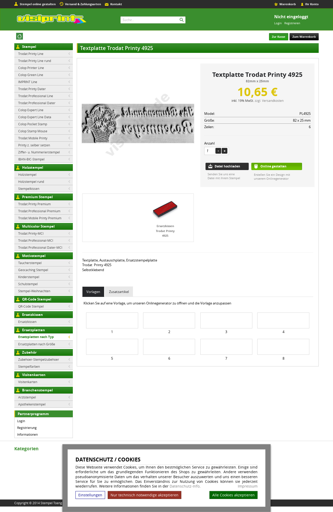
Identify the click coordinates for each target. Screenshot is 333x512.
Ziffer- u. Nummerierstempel (39, 152)
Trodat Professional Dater (36, 103)
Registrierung (27, 428)
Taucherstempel (30, 263)
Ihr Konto (312, 4)
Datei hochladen (227, 166)
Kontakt (116, 4)
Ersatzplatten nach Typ (36, 337)
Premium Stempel (37, 197)
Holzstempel (32, 167)
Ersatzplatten (33, 330)
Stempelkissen (28, 188)
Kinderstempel (28, 277)
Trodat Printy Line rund (34, 61)
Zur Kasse (278, 37)
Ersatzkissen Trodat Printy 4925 (165, 231)
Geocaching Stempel (33, 270)
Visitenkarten (34, 374)
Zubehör (29, 352)
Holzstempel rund (31, 181)
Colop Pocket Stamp (32, 124)
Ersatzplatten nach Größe (36, 344)
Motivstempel (34, 255)
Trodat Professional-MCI (35, 240)
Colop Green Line (30, 75)
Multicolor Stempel (38, 226)
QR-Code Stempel (36, 299)
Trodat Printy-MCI (30, 233)
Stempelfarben (29, 366)
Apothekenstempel (32, 404)
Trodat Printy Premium (34, 204)
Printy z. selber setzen (34, 145)
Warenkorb (287, 4)
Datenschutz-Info (185, 486)
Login (278, 23)
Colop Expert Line (30, 110)
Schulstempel (28, 284)
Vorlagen (93, 291)
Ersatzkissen (32, 314)
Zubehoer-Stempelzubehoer (38, 359)
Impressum (248, 486)
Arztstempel (27, 397)
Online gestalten (273, 166)
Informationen (27, 434)
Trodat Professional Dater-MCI (40, 247)
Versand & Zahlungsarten (83, 4)
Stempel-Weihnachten (34, 291)
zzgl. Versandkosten (269, 100)
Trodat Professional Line (35, 96)
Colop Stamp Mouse (32, 131)
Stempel (29, 46)
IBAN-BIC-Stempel (31, 159)
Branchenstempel (37, 390)
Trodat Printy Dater (32, 89)
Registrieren (292, 23)
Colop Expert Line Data (34, 117)
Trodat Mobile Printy (32, 138)
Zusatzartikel (119, 291)
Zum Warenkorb (304, 37)
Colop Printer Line (31, 68)
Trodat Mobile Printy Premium (39, 218)
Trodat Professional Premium (39, 211)
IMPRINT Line (27, 82)
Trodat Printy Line (30, 54)
